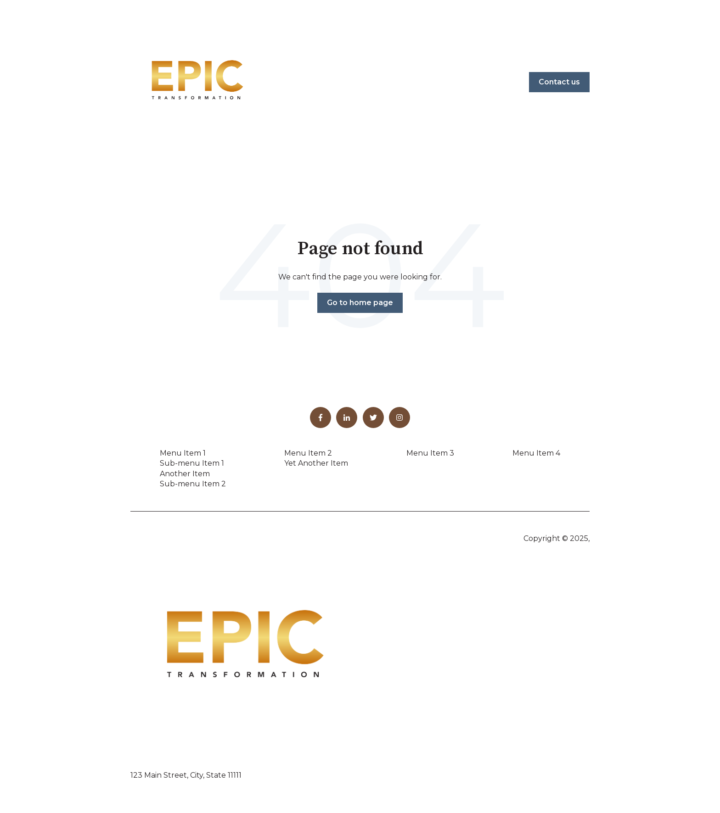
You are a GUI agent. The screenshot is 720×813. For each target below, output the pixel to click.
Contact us (559, 82)
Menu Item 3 (430, 453)
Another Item (185, 473)
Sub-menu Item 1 (192, 463)
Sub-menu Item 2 (193, 483)
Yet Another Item (316, 463)
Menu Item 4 (536, 453)
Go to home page (360, 302)
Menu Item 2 (308, 453)
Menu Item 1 (183, 453)
